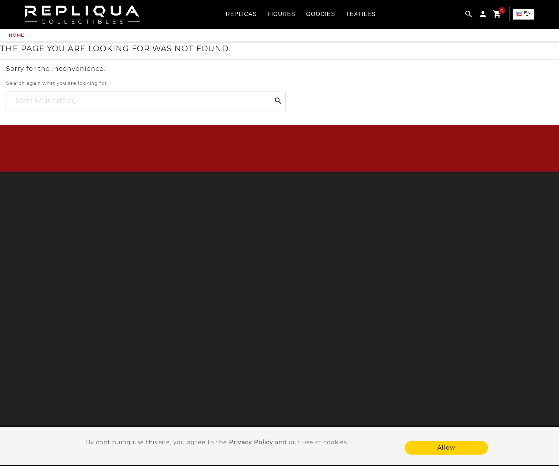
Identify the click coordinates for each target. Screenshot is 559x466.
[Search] (145, 100)
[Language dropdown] (523, 14)
